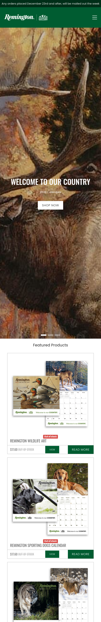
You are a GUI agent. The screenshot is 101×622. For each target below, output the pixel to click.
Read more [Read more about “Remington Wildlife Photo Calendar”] (80, 450)
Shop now (50, 205)
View (52, 449)
